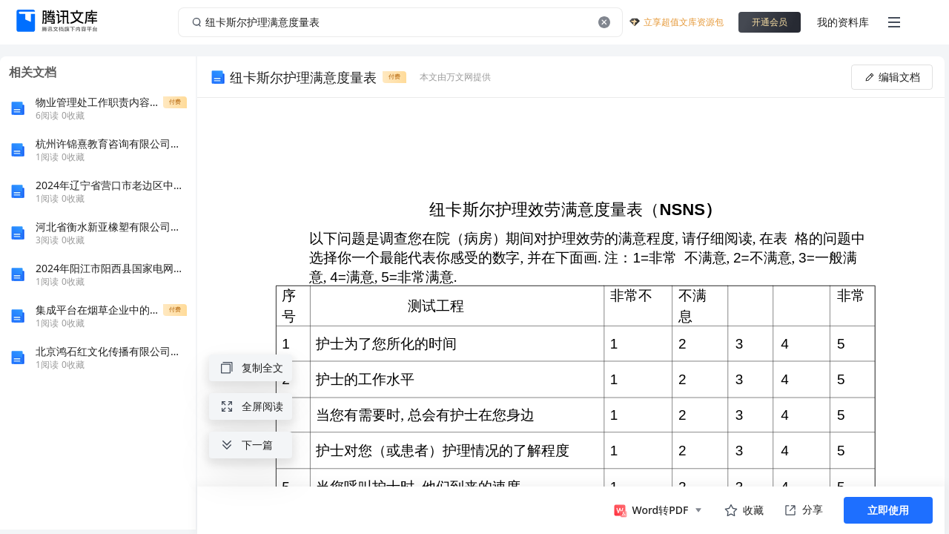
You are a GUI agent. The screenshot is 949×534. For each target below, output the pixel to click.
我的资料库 (843, 22)
